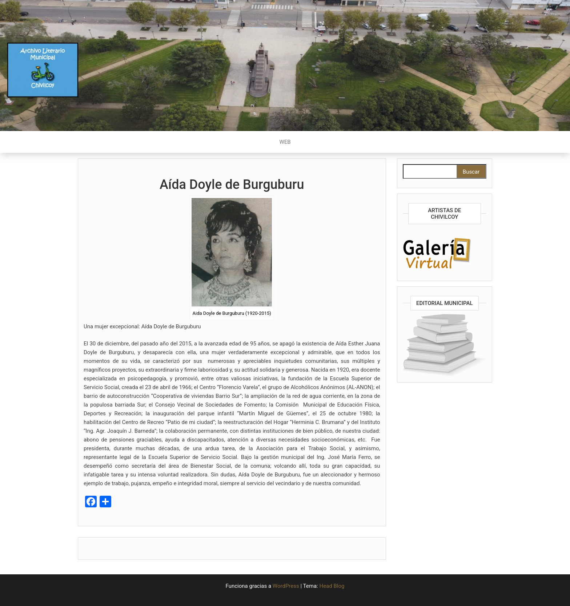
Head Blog (331, 586)
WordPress (286, 586)
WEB (284, 142)
